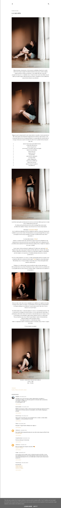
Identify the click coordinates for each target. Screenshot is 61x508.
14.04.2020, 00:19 (25, 406)
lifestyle (16, 389)
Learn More (28, 506)
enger (17, 452)
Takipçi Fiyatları (19, 467)
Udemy (35, 239)
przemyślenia (20, 389)
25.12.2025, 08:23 (25, 462)
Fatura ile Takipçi (19, 468)
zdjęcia (25, 389)
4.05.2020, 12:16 (23, 430)
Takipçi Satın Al (19, 465)
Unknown (18, 430)
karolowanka (18, 406)
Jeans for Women (19, 447)
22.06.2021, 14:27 (22, 452)
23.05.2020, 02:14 (26, 438)
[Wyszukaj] (48, 3)
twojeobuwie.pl (19, 438)
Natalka (17, 396)
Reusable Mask (19, 433)
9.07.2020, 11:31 (23, 444)
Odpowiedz (18, 404)
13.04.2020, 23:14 (23, 396)
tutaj (46, 248)
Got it (35, 506)
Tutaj (34, 259)
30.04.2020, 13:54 (22, 423)
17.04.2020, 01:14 (25, 415)
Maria (17, 423)
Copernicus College (33, 229)
